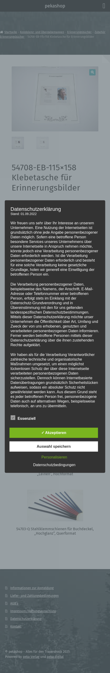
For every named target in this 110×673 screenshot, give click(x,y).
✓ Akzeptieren (53, 433)
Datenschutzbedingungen (54, 465)
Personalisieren (54, 457)
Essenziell (22, 417)
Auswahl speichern (54, 446)
